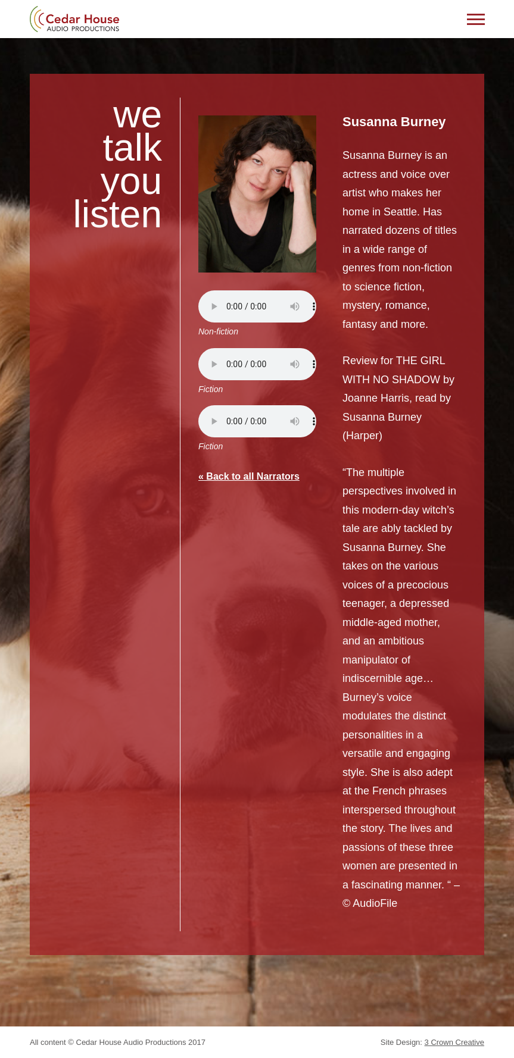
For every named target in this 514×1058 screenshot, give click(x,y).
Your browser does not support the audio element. (257, 306)
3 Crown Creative (454, 1042)
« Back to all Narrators (249, 476)
